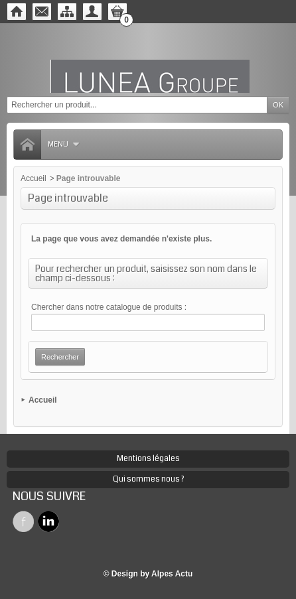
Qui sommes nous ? (148, 479)
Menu (64, 144)
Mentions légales (148, 458)
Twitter (48, 521)
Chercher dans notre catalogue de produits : (108, 307)
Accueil (33, 178)
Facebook (23, 521)
